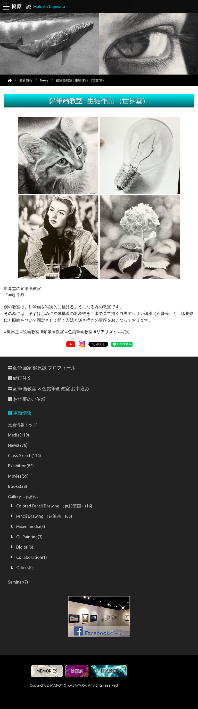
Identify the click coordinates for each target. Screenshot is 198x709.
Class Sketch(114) (24, 455)
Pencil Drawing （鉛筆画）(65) (44, 516)
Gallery (23, 496)
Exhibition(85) (21, 465)
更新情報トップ (22, 424)
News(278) (18, 445)
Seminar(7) (18, 582)
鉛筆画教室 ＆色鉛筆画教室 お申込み (48, 388)
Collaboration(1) (31, 557)
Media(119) (18, 435)
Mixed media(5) (30, 526)
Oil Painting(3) (29, 536)
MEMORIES (46, 671)
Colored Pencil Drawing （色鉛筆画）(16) (54, 506)
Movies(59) (18, 476)
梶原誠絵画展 (108, 671)
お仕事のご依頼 (27, 399)
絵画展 (77, 671)
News (44, 80)
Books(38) (17, 486)
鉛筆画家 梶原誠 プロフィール (42, 367)
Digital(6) (24, 547)
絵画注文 (20, 378)
